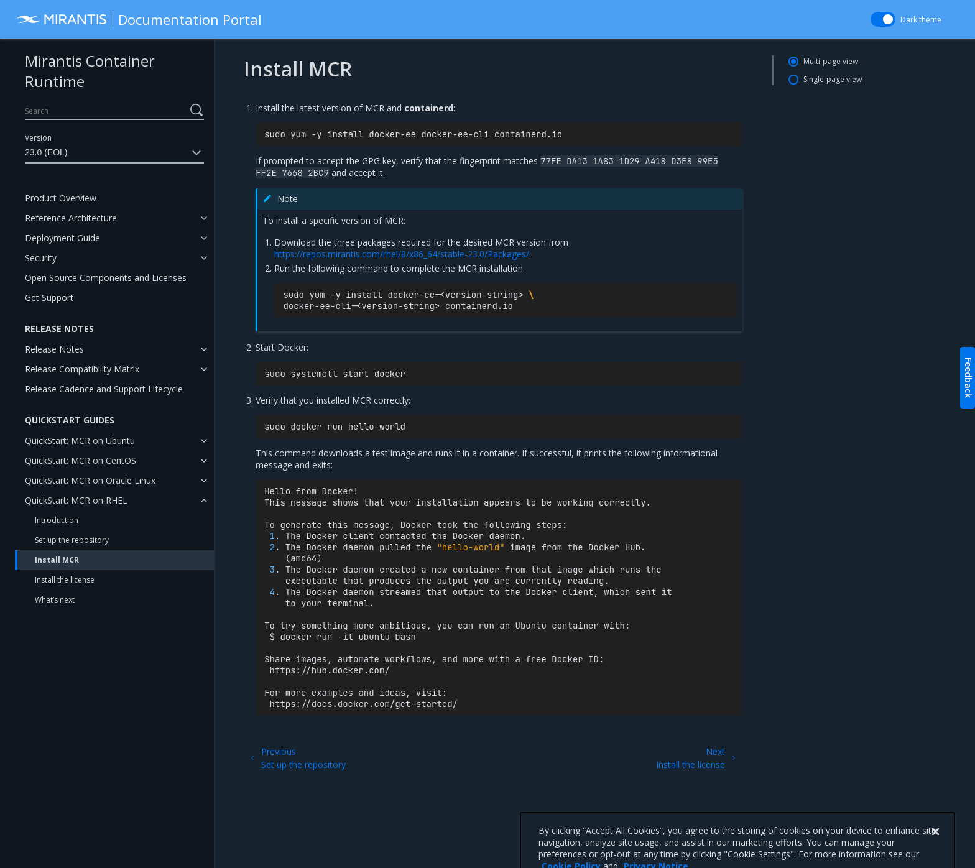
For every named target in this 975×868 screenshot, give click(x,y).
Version (38, 137)
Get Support (49, 297)
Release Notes (54, 349)
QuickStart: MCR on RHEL (76, 500)
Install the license (65, 580)
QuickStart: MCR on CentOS (80, 460)
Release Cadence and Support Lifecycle (104, 389)
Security (41, 258)
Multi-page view (830, 61)
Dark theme (920, 19)
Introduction (56, 520)
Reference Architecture (71, 218)
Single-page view (832, 79)
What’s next (55, 599)
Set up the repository (72, 540)
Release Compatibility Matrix (82, 369)
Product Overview (60, 198)
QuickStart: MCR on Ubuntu (80, 440)
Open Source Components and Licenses (106, 278)
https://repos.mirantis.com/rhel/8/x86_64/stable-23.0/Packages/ (401, 254)
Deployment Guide (62, 238)
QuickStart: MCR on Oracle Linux (90, 480)
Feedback (968, 378)
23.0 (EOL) (114, 152)
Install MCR (57, 560)
